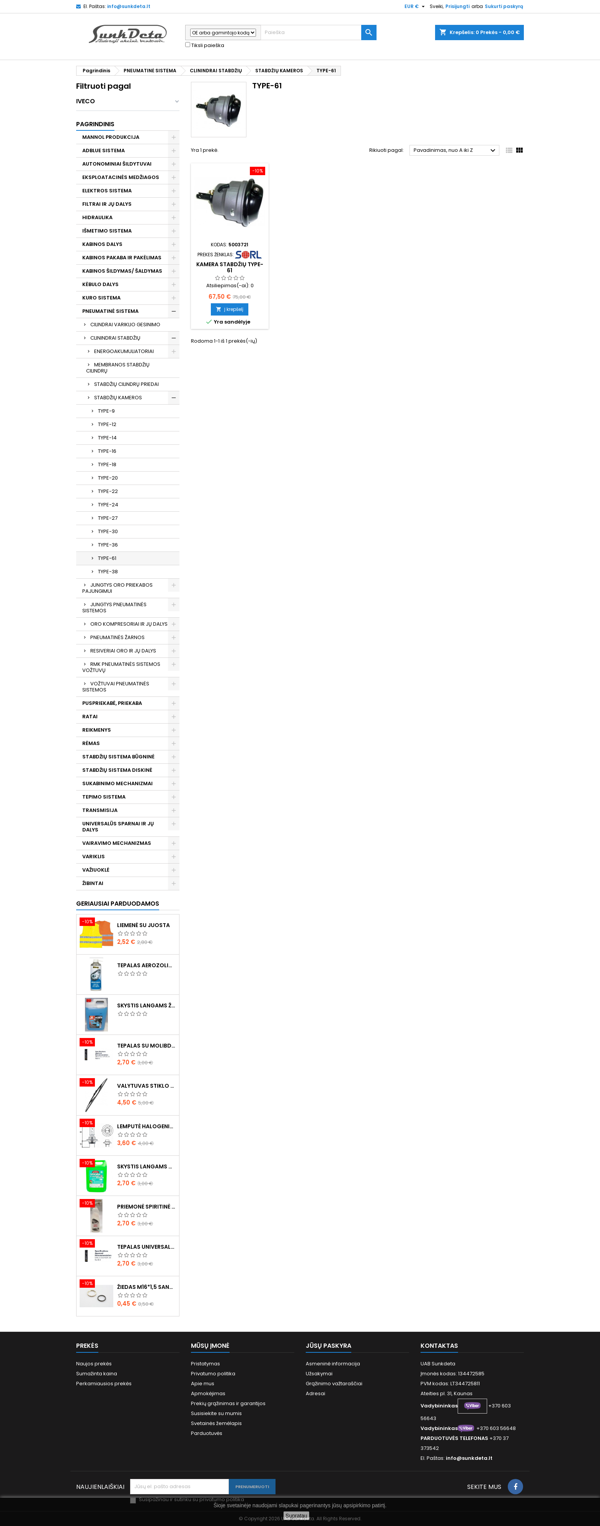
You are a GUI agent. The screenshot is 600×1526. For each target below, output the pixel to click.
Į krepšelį (229, 309)
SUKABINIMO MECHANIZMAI (117, 783)
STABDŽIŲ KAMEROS (118, 397)
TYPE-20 (108, 478)
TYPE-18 (107, 464)
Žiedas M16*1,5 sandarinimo (146, 1287)
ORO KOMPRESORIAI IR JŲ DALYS (129, 624)
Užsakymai (319, 1373)
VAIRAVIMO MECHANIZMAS (116, 843)
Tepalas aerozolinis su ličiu (146, 965)
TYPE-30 (108, 531)
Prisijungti (457, 6)
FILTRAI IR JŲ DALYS (107, 204)
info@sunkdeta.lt (128, 6)
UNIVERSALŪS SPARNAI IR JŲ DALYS (118, 826)
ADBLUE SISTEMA (103, 150)
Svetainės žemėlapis (216, 1423)
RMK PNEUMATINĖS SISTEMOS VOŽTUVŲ (121, 667)
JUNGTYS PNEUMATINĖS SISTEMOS (114, 607)
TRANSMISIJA (99, 810)
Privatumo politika (213, 1373)
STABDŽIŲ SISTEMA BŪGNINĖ (118, 756)
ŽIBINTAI (92, 883)
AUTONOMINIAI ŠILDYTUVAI (117, 164)
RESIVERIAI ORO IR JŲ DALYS (123, 650)
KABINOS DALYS (102, 244)
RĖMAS (91, 743)
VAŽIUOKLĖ (95, 870)
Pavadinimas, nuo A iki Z (455, 150)
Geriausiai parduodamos (117, 903)
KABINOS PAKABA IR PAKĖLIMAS (121, 257)
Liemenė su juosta (143, 925)
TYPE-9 (106, 411)
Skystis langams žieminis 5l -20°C (146, 1005)
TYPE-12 (107, 424)
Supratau (296, 1516)
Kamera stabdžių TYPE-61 (229, 267)
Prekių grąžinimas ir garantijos (228, 1403)
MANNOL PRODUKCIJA (110, 137)
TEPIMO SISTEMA (104, 796)
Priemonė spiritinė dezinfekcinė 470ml (146, 1207)
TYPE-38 (108, 571)
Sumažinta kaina (96, 1373)
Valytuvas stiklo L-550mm (146, 1086)
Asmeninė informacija (333, 1363)
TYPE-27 (107, 518)
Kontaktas (439, 1345)
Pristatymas (205, 1363)
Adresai (315, 1393)
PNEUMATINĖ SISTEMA (110, 311)
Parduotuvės (206, 1433)
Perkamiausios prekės (104, 1383)
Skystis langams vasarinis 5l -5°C (146, 1166)
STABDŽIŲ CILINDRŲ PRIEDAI (126, 384)
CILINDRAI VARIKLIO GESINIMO (125, 324)
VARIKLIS (93, 856)
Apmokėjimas (208, 1393)
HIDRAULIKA (97, 217)
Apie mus (202, 1383)
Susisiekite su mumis (216, 1413)
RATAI (90, 716)
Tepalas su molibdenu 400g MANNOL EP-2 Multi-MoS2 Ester (146, 1046)
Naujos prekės (94, 1363)
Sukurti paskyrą (504, 6)
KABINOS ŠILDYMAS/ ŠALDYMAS (122, 271)
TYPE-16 (107, 451)
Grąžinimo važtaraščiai (334, 1383)
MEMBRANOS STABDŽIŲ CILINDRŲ (118, 367)
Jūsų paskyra (328, 1345)
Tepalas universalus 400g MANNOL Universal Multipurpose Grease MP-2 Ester (146, 1247)
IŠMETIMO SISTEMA (107, 230)
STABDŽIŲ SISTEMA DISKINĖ (117, 770)
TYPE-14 (107, 437)
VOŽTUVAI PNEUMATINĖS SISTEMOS (115, 686)
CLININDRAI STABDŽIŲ (115, 338)
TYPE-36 (108, 544)
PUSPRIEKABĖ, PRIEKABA (112, 703)
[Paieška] (319, 32)
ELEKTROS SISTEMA (107, 190)
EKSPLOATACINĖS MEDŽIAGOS (120, 177)
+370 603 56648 (496, 1428)
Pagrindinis (95, 124)
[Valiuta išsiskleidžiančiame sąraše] (415, 6)
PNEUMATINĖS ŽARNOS (117, 637)
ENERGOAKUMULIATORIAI (124, 351)
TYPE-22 (108, 491)
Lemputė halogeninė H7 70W (146, 1126)
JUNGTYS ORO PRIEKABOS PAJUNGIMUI (117, 588)
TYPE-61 (107, 558)
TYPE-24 (108, 504)
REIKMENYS (96, 730)
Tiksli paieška (204, 45)
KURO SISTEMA (101, 297)
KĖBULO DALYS (100, 284)
